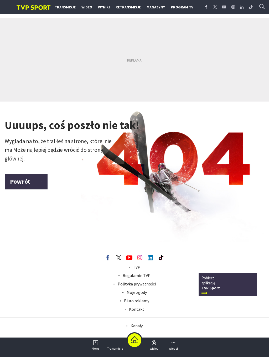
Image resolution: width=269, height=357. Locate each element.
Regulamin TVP (137, 275)
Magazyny (156, 7)
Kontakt (136, 309)
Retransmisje (128, 7)
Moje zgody (137, 292)
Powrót (26, 181)
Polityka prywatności (137, 283)
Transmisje (65, 7)
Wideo (86, 7)
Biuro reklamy (136, 300)
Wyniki (104, 7)
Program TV (182, 7)
